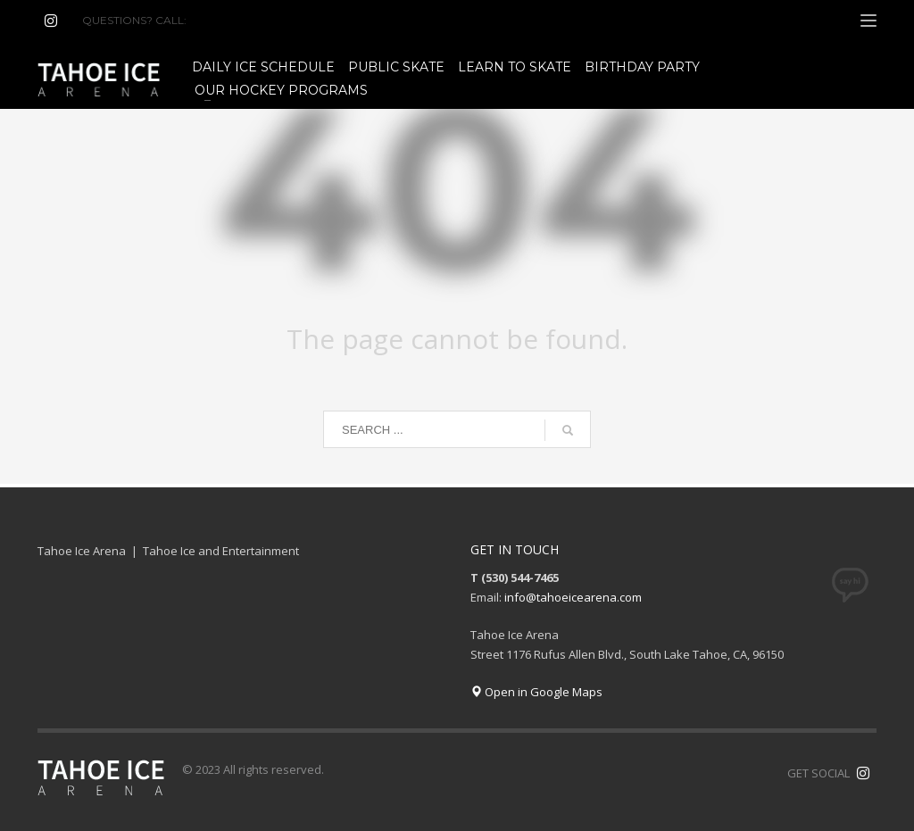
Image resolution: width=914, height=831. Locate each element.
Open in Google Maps (536, 692)
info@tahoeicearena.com (573, 597)
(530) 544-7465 (232, 20)
